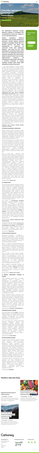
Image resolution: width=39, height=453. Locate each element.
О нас (2, 444)
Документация (3, 445)
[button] (37, 1)
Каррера (2, 447)
